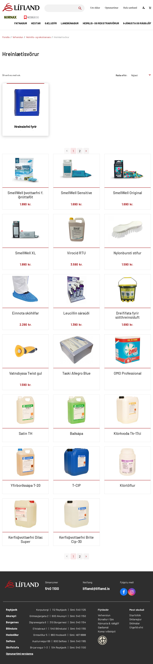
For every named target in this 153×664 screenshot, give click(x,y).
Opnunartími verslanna (19, 653)
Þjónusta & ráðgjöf (108, 623)
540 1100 (52, 588)
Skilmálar (134, 623)
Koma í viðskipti (106, 631)
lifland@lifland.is (96, 588)
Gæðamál (103, 627)
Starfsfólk (135, 615)
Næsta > (86, 151)
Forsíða (6, 37)
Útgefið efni (136, 627)
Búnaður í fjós (106, 619)
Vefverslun (18, 37)
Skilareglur (135, 619)
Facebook (123, 592)
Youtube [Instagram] (132, 592)
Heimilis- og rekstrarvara (38, 37)
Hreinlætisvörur (61, 37)
